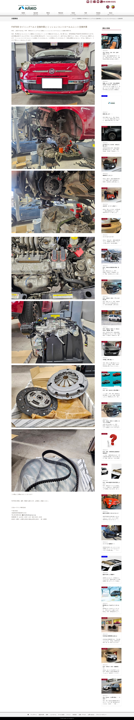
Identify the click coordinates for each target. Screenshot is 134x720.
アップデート (34, 714)
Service (73, 13)
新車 (47, 714)
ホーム (74, 18)
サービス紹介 (61, 714)
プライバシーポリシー (101, 714)
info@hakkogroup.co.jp (29, 515)
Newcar (48, 13)
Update (23, 13)
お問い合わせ (91, 714)
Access (110, 13)
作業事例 (79, 18)
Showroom (60, 13)
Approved (35, 13)
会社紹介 (75, 714)
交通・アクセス (82, 714)
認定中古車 (41, 714)
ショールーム (53, 714)
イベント (68, 714)
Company (98, 13)
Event (85, 13)
